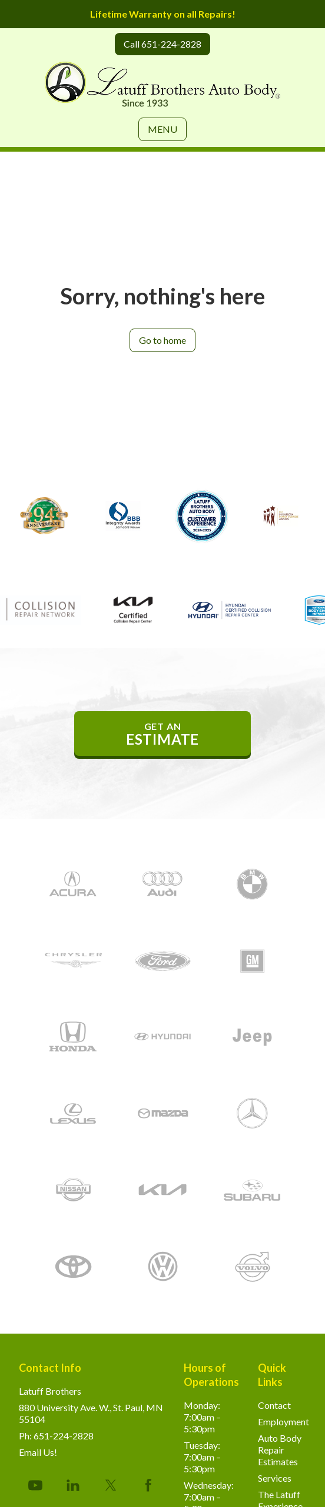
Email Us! (38, 1452)
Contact (274, 1405)
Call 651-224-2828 (162, 43)
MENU (162, 129)
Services (274, 1477)
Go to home (162, 340)
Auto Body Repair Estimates (279, 1449)
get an (162, 734)
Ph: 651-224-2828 (56, 1435)
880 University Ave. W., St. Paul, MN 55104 (91, 1413)
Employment (283, 1421)
